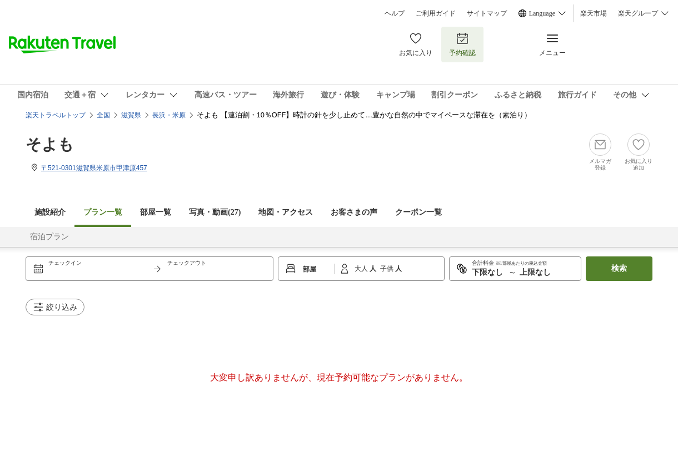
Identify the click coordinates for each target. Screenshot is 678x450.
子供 (387, 269)
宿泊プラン (49, 237)
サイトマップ (487, 13)
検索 (619, 268)
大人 (362, 269)
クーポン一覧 (418, 212)
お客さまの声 (354, 212)
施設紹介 (50, 212)
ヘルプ (395, 13)
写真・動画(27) (215, 212)
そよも (50, 144)
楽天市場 (593, 13)
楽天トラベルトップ (56, 115)
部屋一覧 (155, 212)
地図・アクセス (285, 212)
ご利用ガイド (436, 13)
